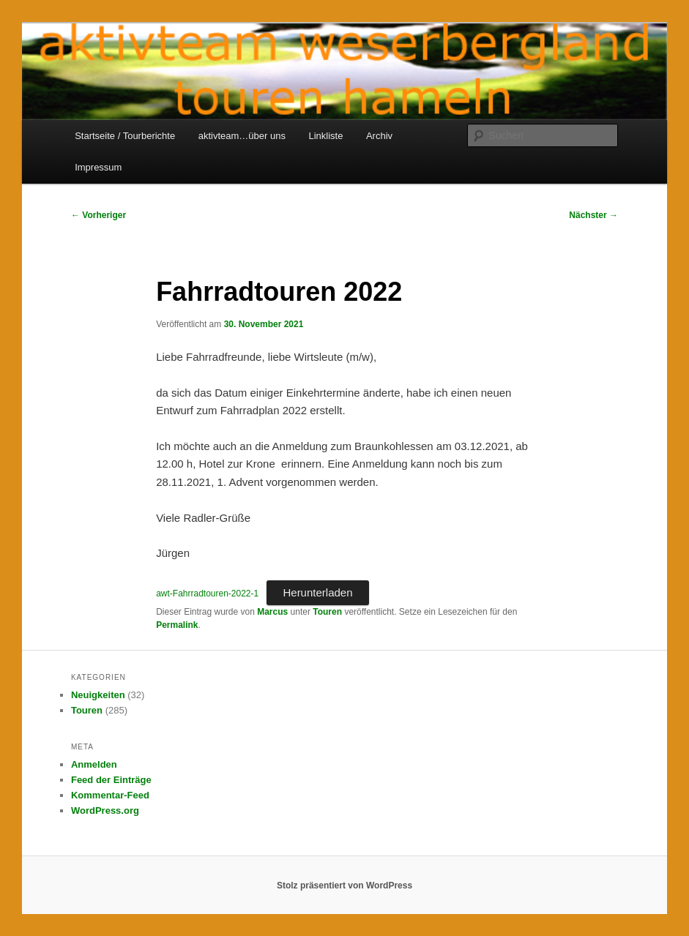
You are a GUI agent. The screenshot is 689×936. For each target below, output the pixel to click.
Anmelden (94, 764)
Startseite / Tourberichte (125, 135)
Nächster (593, 215)
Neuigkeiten (98, 694)
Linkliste (325, 135)
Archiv (379, 135)
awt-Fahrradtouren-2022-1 (207, 593)
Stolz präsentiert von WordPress (344, 885)
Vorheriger (98, 215)
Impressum (98, 167)
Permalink (177, 625)
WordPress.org (105, 810)
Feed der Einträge (111, 779)
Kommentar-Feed (110, 795)
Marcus (272, 612)
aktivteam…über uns (242, 135)
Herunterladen (317, 592)
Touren (327, 612)
